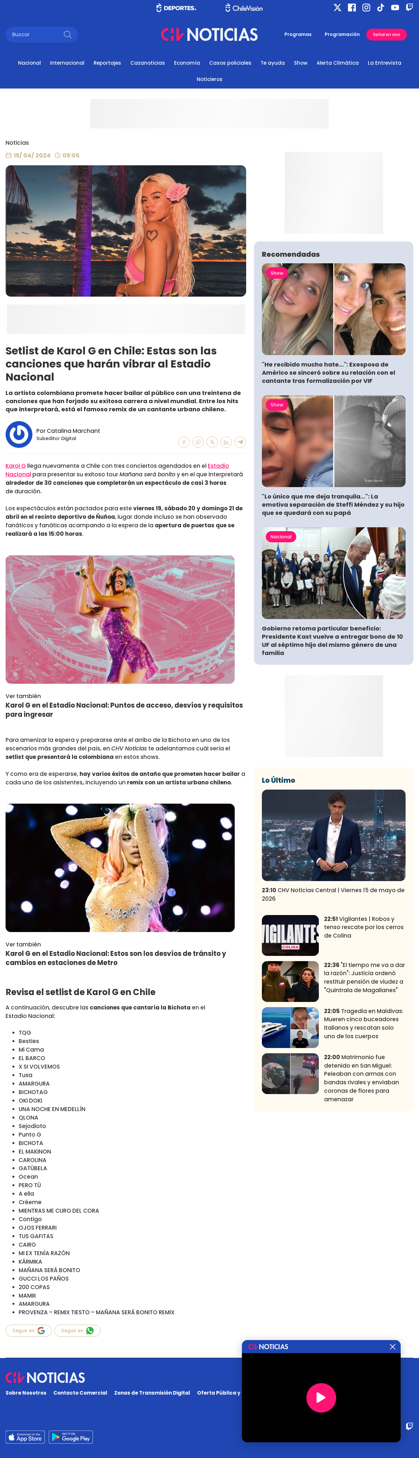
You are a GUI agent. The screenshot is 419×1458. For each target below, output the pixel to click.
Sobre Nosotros (26, 1392)
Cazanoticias (147, 62)
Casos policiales (230, 62)
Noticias (17, 143)
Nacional (29, 62)
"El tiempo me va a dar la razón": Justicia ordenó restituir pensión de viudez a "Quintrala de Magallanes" (364, 1074)
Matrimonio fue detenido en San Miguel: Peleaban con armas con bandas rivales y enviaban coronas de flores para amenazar (361, 1175)
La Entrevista (384, 62)
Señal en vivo (386, 34)
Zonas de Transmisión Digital (152, 1392)
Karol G (16, 466)
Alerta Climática (338, 62)
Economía (187, 62)
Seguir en (28, 1330)
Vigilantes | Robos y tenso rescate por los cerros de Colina (364, 1023)
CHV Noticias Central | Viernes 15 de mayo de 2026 (333, 991)
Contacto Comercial (80, 1392)
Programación (342, 34)
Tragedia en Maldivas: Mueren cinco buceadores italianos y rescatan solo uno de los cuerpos (363, 1120)
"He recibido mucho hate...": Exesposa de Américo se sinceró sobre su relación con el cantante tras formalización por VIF (328, 469)
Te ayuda (273, 62)
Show (300, 62)
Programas (298, 34)
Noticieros (210, 79)
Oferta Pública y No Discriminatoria (244, 1392)
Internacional (67, 62)
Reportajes (107, 62)
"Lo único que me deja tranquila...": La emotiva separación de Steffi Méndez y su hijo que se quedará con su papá (333, 601)
